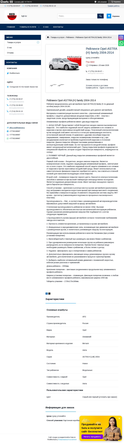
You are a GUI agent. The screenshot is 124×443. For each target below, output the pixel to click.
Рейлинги (70, 37)
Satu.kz (73, 437)
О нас (46, 27)
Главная (11, 27)
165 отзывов (102, 2)
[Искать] (100, 16)
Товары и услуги (27, 27)
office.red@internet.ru (17, 128)
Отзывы (10, 53)
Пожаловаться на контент (67, 439)
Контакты (58, 27)
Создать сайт (19, 2)
